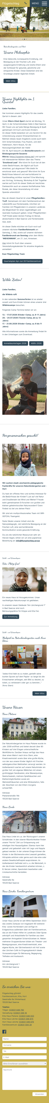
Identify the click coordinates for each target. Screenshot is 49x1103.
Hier (4, 243)
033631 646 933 (26, 1016)
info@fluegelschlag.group (28, 541)
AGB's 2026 (36, 343)
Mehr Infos (10, 81)
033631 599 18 (20, 1013)
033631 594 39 (25, 1025)
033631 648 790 (16, 1010)
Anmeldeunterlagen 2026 (15, 343)
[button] (39, 3)
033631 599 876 (26, 1022)
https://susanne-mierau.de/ (22, 156)
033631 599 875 (26, 1019)
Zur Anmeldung (10, 616)
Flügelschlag (10, 3)
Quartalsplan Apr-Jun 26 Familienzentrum (22, 261)
